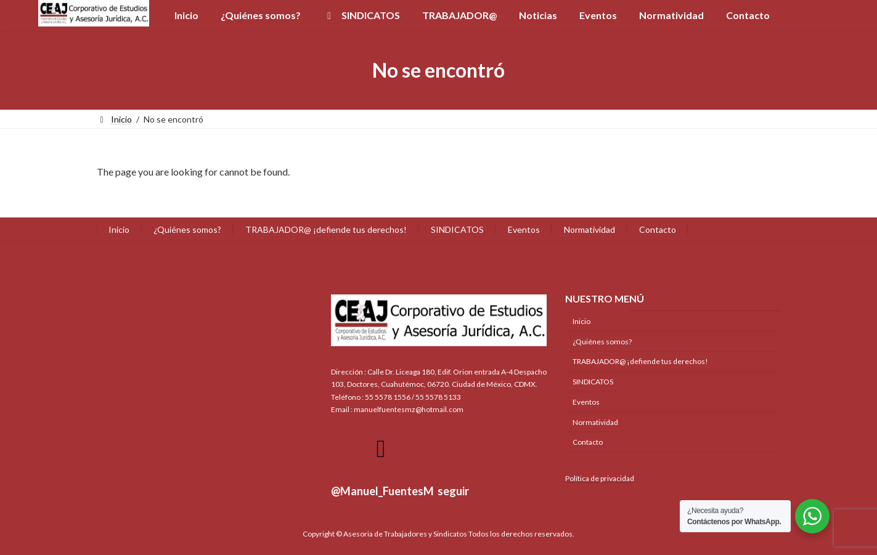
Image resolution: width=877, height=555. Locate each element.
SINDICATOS (457, 229)
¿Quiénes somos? (187, 229)
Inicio (118, 229)
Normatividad (589, 229)
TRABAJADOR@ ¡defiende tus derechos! (326, 229)
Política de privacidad (599, 477)
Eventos (524, 229)
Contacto (657, 229)
